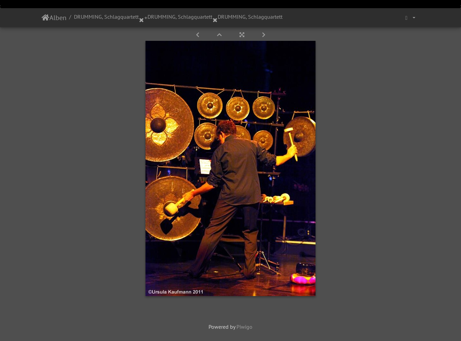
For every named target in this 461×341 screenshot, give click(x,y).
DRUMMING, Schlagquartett (106, 16)
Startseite (45, 18)
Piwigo (244, 326)
